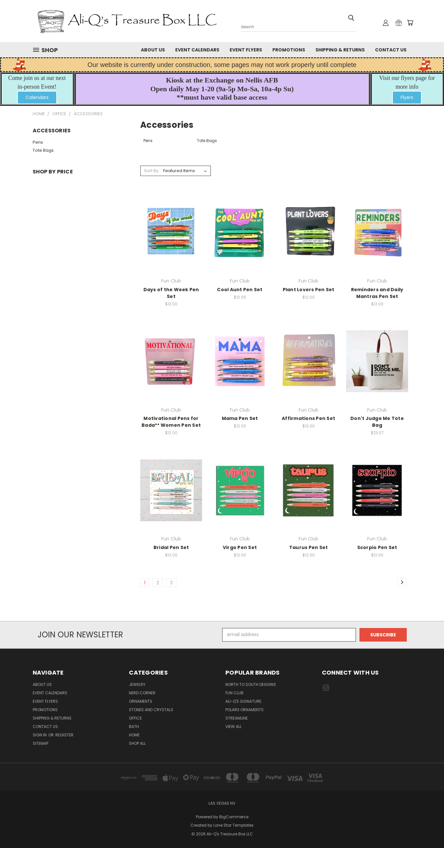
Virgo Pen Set (240, 547)
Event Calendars (197, 50)
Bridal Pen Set (171, 547)
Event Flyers (246, 50)
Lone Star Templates (233, 825)
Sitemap (40, 743)
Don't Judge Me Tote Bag (377, 421)
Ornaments (140, 701)
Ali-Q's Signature (243, 701)
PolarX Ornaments (244, 709)
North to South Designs (250, 684)
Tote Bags (43, 150)
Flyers (407, 97)
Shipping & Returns (340, 50)
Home (134, 735)
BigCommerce (233, 817)
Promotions (288, 50)
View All (233, 726)
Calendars (37, 97)
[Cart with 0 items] (410, 22)
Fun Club (234, 693)
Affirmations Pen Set (308, 418)
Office (135, 718)
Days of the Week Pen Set (171, 293)
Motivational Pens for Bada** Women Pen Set (171, 421)
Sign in (40, 735)
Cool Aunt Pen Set (239, 289)
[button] (37, 97)
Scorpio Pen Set (377, 547)
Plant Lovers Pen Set (309, 289)
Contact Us (390, 50)
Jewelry (137, 684)
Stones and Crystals (151, 709)
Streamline (236, 718)
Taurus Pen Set (308, 547)
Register (64, 735)
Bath (134, 726)
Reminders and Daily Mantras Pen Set (377, 293)
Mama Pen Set (240, 418)
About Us (153, 50)
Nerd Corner (142, 693)
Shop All (137, 743)
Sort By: (151, 171)
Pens (38, 142)
